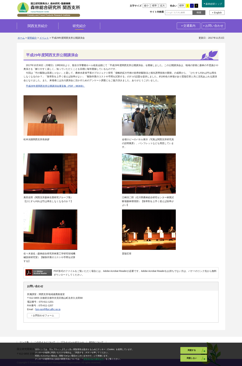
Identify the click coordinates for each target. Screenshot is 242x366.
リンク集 (24, 342)
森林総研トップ (214, 4)
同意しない (192, 358)
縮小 (146, 5)
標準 (154, 5)
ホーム (21, 37)
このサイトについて (44, 342)
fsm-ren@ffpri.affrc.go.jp (48, 309)
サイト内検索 (157, 11)
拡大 (162, 5)
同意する (192, 350)
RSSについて (96, 342)
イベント (44, 37)
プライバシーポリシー (72, 342)
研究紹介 (32, 37)
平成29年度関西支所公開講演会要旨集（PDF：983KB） (55, 86)
